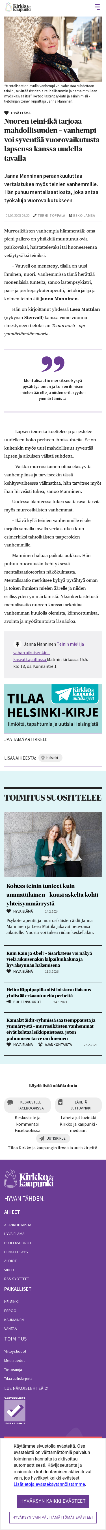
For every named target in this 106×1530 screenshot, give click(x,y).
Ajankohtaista (17, 1224)
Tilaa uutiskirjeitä (18, 1378)
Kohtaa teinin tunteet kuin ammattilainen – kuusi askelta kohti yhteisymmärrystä (52, 895)
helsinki (52, 757)
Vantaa (10, 1328)
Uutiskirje (56, 1138)
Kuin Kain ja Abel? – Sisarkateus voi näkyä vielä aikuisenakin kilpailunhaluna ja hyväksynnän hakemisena (49, 959)
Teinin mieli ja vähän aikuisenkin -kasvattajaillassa (48, 651)
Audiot (10, 1260)
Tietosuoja (13, 1369)
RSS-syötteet (16, 1278)
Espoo (10, 1310)
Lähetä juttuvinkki (80, 1105)
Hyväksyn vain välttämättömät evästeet (52, 1517)
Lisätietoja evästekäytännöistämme (49, 1484)
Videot (10, 1269)
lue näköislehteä (23, 1388)
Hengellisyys (16, 1251)
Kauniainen (14, 1319)
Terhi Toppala (51, 215)
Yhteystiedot (15, 1351)
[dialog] (53, 1484)
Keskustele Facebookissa (31, 1105)
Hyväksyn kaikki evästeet (53, 1501)
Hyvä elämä (14, 1233)
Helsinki (11, 1301)
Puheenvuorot (17, 1242)
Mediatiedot (14, 1360)
